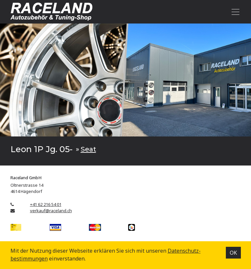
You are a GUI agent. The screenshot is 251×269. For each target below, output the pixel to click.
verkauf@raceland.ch (51, 211)
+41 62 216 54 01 (45, 204)
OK (233, 252)
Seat (88, 149)
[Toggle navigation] (234, 12)
